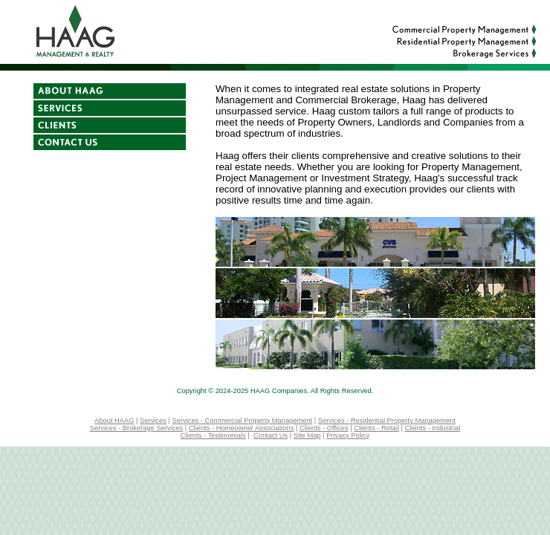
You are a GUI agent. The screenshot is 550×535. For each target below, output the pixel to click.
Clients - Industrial (433, 428)
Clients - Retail (376, 428)
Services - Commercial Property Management (242, 420)
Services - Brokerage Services (136, 428)
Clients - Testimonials (213, 435)
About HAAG (114, 420)
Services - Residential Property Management (387, 420)
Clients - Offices (324, 428)
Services (153, 420)
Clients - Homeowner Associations (241, 428)
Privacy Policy (347, 435)
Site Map (307, 435)
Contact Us (270, 435)
